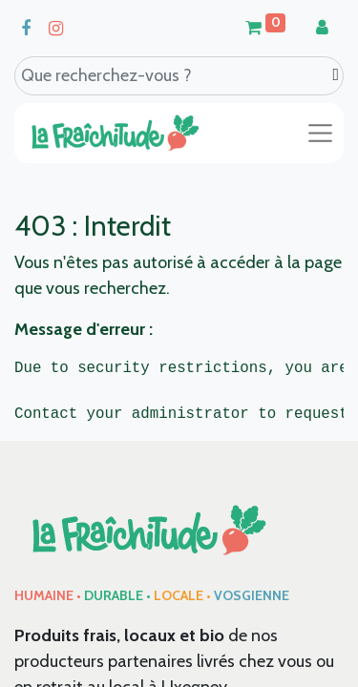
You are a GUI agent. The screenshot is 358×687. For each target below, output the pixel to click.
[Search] (335, 75)
